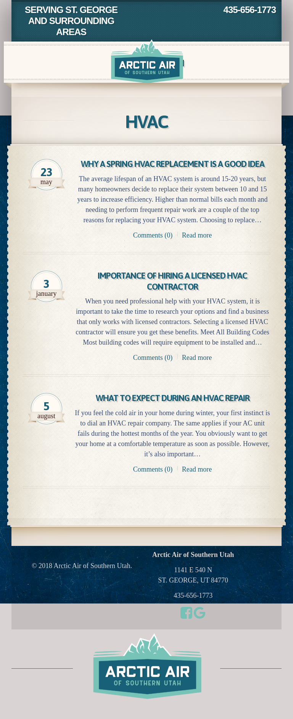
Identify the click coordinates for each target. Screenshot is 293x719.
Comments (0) (153, 246)
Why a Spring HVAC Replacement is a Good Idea (173, 169)
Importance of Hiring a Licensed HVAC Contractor (173, 292)
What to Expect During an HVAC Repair (172, 409)
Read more (197, 246)
